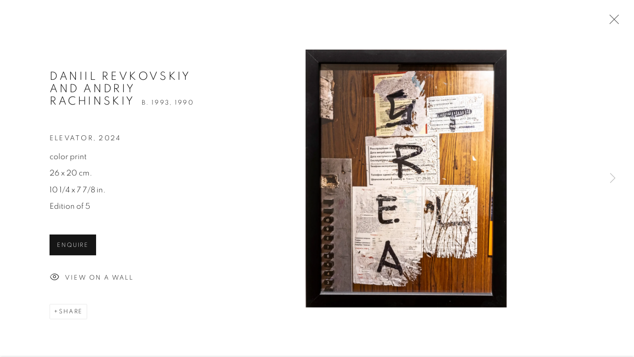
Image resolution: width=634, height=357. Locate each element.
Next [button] (612, 178)
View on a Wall (92, 281)
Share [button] (71, 314)
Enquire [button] (73, 248)
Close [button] (611, 22)
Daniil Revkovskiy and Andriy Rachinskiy (120, 92)
